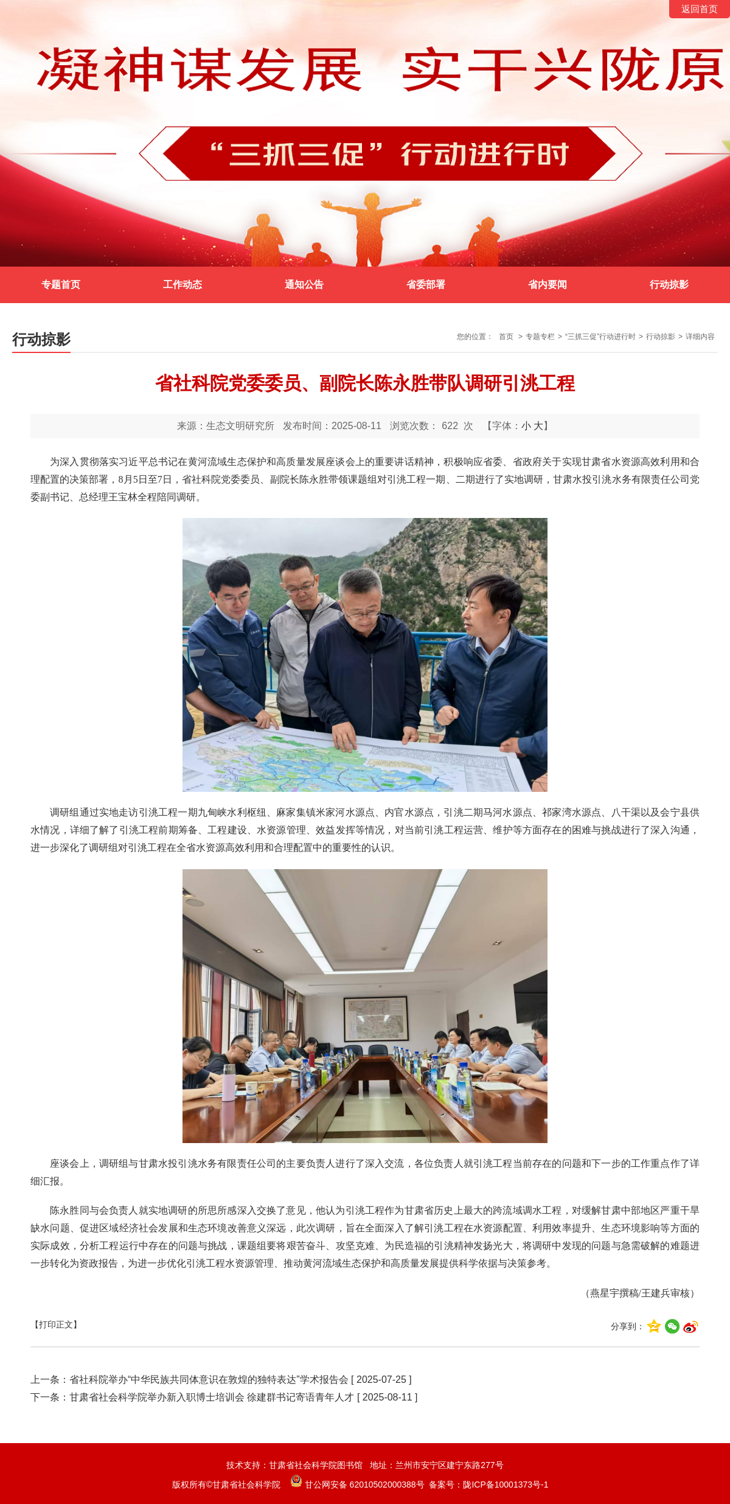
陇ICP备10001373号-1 (505, 1484)
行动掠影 (669, 284)
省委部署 (425, 284)
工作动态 (182, 284)
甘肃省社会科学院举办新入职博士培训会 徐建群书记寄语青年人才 (211, 1397)
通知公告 (304, 284)
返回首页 (699, 9)
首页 (506, 336)
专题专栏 (540, 336)
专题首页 (60, 284)
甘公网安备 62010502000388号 (357, 1484)
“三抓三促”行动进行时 (600, 336)
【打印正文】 (56, 1324)
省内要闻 (547, 284)
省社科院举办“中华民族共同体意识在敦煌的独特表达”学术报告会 (209, 1379)
